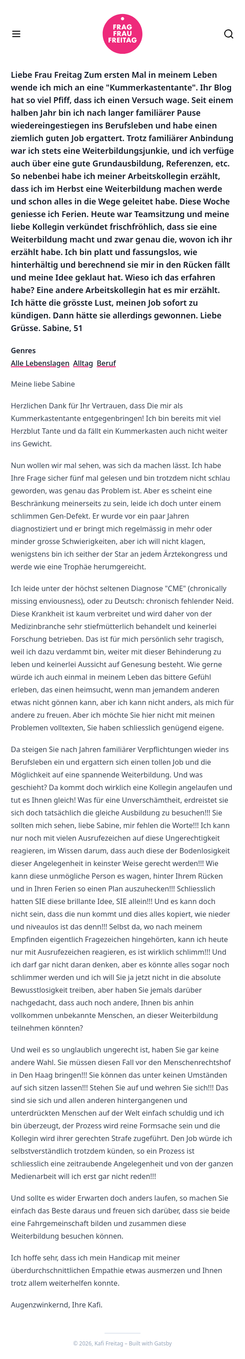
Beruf (106, 363)
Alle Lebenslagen (40, 363)
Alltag (83, 363)
